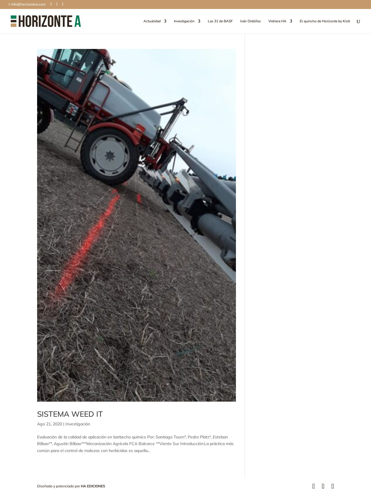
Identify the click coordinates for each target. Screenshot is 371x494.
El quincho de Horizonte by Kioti (325, 21)
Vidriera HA (277, 21)
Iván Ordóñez (250, 21)
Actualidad (152, 21)
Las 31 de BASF (220, 21)
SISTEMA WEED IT (70, 414)
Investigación (184, 21)
